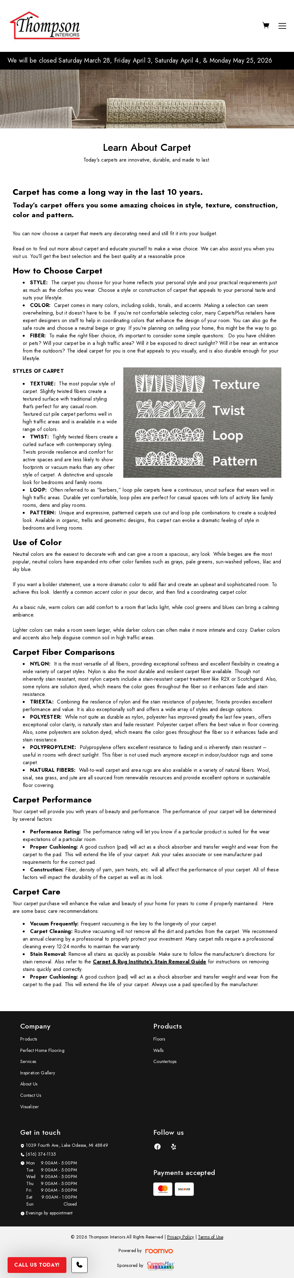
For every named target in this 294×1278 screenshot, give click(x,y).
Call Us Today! (37, 1265)
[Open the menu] (282, 26)
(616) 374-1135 (41, 1154)
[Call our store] (79, 1265)
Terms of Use (210, 1237)
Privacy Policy (180, 1237)
